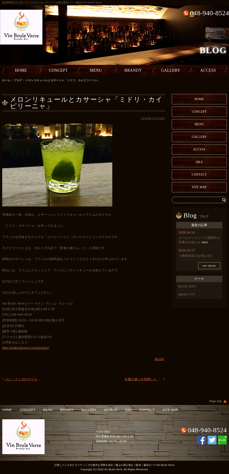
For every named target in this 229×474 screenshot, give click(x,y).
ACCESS (208, 70)
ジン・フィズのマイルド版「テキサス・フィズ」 (24, 379)
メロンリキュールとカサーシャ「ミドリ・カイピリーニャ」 (63, 80)
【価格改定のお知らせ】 (196, 255)
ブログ (18, 80)
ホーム (6, 80)
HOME (21, 70)
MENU (96, 70)
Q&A (199, 162)
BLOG (182, 286)
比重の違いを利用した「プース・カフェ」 (143, 379)
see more (209, 265)
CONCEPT (58, 70)
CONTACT (199, 174)
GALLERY (170, 70)
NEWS (183, 294)
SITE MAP (199, 187)
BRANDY (133, 70)
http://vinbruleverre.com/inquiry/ (25, 348)
